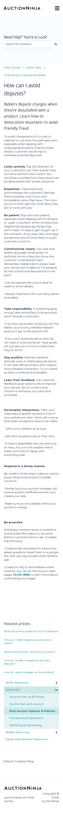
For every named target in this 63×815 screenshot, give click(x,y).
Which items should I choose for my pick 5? (29, 651)
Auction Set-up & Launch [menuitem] (26, 704)
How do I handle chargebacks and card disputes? (27, 662)
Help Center (12, 67)
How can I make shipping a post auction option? (27, 641)
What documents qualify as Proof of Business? (31, 631)
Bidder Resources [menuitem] (18, 732)
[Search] (56, 44)
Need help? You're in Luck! (25, 37)
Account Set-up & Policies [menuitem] (26, 696)
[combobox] (28, 44)
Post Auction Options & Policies (25, 75)
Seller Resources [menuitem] (17, 682)
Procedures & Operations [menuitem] (26, 718)
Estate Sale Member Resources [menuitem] (27, 739)
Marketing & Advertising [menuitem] (25, 725)
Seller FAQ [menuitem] (13, 689)
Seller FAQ (34, 67)
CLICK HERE (21, 574)
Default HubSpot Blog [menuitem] (18, 761)
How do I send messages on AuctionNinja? (29, 672)
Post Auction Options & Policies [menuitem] (32, 711)
